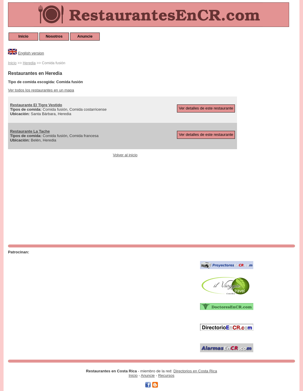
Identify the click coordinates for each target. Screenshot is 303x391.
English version (31, 53)
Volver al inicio (125, 155)
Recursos (166, 375)
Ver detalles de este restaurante (206, 108)
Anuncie (84, 36)
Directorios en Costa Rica (195, 371)
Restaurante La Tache (30, 131)
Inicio (23, 36)
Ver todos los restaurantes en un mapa (41, 90)
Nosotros (54, 36)
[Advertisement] (271, 148)
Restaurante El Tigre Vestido (36, 105)
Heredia (29, 63)
